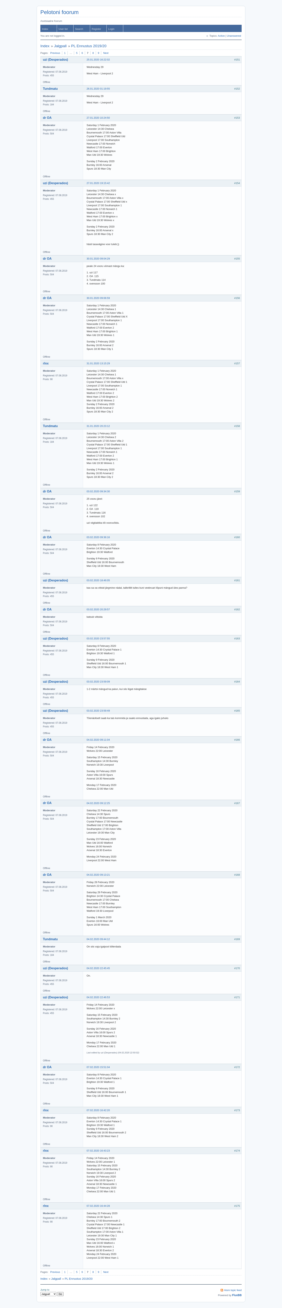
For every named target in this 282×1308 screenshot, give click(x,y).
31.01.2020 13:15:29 (98, 363)
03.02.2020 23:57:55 (98, 638)
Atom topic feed (233, 1290)
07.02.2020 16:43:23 (98, 1150)
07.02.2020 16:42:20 (98, 1110)
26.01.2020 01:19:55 (98, 88)
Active (221, 35)
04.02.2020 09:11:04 (98, 739)
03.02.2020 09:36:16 (98, 537)
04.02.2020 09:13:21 (98, 874)
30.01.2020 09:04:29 (98, 258)
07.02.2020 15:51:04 (98, 1067)
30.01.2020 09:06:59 (98, 298)
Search (79, 29)
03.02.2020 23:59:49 (98, 710)
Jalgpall (60, 46)
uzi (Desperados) (55, 59)
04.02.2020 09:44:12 (98, 939)
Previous (55, 53)
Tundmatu (50, 88)
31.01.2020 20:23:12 (98, 426)
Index (45, 29)
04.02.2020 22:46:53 (98, 997)
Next (105, 53)
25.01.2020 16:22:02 (98, 59)
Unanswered (234, 35)
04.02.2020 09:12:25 (98, 803)
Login (111, 29)
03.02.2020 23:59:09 (98, 681)
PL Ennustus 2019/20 (88, 46)
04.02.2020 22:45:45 (98, 968)
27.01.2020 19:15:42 (98, 183)
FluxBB (237, 1295)
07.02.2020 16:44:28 (98, 1205)
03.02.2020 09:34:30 (98, 491)
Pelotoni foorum (59, 12)
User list (63, 29)
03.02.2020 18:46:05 (98, 580)
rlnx (46, 363)
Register (96, 29)
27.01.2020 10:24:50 (98, 117)
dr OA (47, 117)
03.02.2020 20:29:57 (98, 609)
